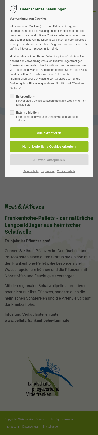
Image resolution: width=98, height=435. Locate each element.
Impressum (47, 171)
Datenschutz (31, 171)
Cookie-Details (66, 171)
